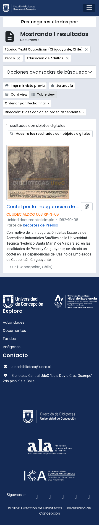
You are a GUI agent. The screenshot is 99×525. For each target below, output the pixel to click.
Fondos (9, 338)
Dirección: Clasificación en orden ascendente (43, 112)
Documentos (14, 330)
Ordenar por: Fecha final (26, 103)
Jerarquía (62, 85)
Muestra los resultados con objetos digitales (50, 133)
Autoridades (13, 322)
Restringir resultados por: (49, 22)
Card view (16, 94)
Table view (43, 94)
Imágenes (12, 346)
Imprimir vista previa (25, 85)
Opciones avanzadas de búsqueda (47, 72)
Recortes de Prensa (40, 225)
